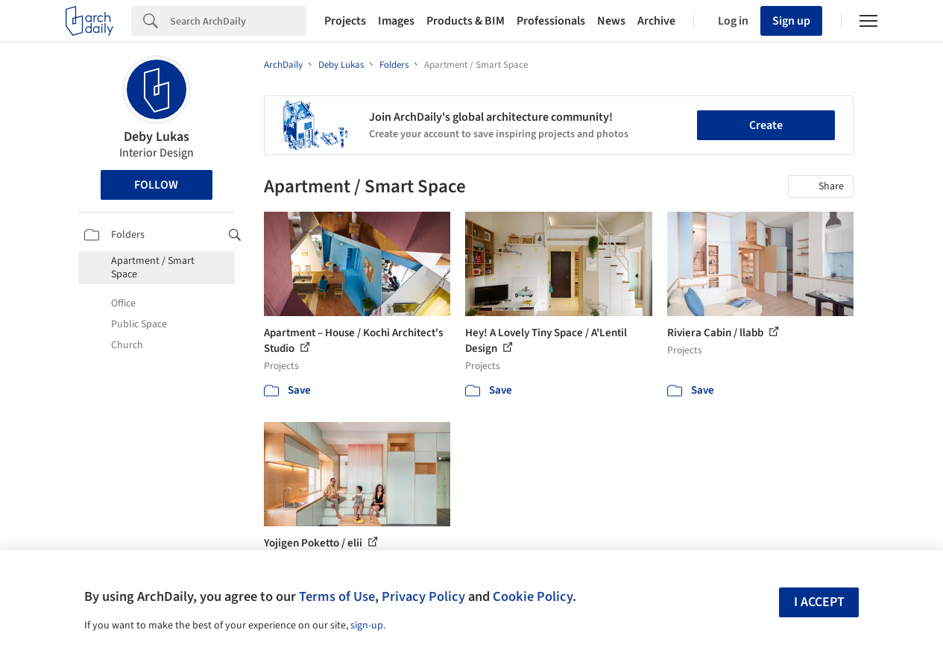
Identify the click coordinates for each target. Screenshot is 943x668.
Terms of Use (337, 596)
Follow (156, 185)
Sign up (791, 21)
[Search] (238, 21)
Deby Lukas (156, 136)
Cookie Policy (533, 596)
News (611, 21)
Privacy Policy (423, 596)
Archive (656, 21)
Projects (345, 21)
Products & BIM (465, 21)
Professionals (551, 21)
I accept (819, 602)
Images (396, 21)
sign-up (366, 625)
